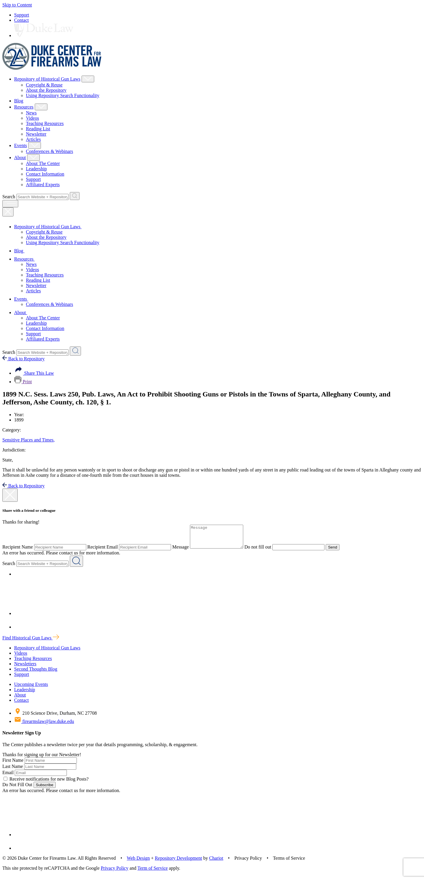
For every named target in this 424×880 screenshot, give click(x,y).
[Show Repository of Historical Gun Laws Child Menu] (88, 79)
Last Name (12, 770)
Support (21, 14)
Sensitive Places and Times (28, 439)
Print (23, 381)
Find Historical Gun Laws (30, 642)
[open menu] (10, 203)
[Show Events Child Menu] (34, 145)
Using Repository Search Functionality (62, 95)
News (31, 112)
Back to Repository (23, 358)
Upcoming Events (31, 688)
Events (20, 145)
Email (8, 776)
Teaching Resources (45, 123)
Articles (33, 139)
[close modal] (10, 495)
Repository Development (178, 862)
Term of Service (153, 872)
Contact (21, 20)
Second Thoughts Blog (35, 673)
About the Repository (46, 90)
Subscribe (44, 789)
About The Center (43, 163)
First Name (13, 764)
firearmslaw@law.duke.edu (44, 725)
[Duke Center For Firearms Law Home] (52, 68)
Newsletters (25, 668)
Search (8, 196)
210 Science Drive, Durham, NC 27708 (55, 717)
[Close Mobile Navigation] (8, 211)
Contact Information (45, 173)
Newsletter (36, 133)
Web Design (138, 862)
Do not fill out (263, 551)
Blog (18, 100)
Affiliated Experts (43, 184)
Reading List (38, 128)
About (20, 157)
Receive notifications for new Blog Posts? (46, 783)
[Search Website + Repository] (75, 196)
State (7, 459)
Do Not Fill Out (17, 788)
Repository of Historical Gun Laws (47, 78)
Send (338, 551)
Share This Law (34, 373)
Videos (32, 118)
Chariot (216, 862)
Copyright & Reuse (44, 84)
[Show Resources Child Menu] (41, 107)
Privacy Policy (114, 872)
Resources (24, 106)
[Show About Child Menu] (33, 157)
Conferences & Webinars (49, 151)
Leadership (36, 168)
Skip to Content (17, 4)
